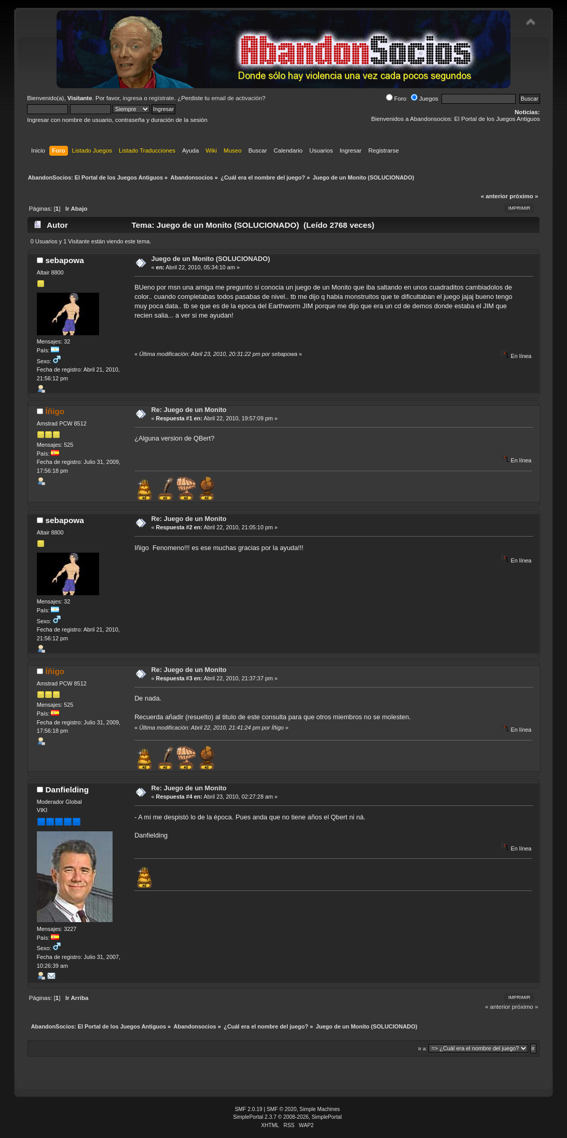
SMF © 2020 (282, 1109)
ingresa (132, 98)
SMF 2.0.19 (248, 1109)
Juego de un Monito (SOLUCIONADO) (210, 259)
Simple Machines (319, 1109)
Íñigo (55, 411)
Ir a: (422, 1048)
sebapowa (65, 260)
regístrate (161, 98)
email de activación (236, 98)
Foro (396, 98)
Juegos (424, 98)
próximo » (523, 196)
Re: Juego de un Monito (189, 410)
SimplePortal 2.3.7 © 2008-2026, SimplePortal (287, 1117)
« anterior (494, 196)
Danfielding (67, 789)
